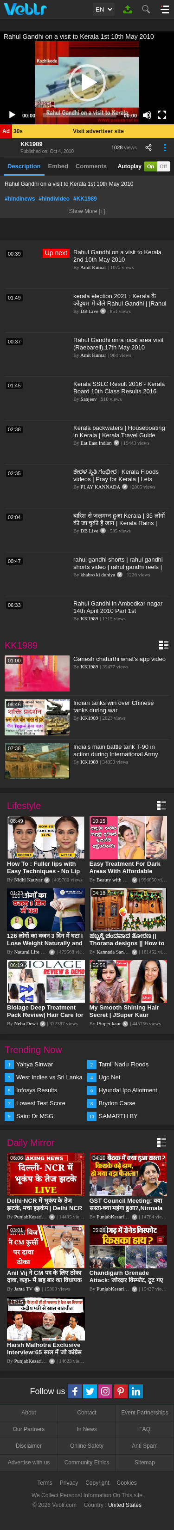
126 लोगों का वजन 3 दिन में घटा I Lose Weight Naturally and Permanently (45, 943)
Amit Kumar (93, 267)
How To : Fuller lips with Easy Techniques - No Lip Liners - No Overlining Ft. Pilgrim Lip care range (43, 874)
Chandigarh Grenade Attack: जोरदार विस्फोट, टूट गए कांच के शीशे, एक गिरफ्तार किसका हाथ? (127, 1283)
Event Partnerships (144, 1412)
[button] (87, 82)
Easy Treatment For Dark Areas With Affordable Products (125, 871)
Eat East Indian (96, 443)
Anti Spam (144, 1446)
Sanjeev (89, 399)
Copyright (97, 1483)
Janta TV (23, 1288)
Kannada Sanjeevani (117, 952)
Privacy (69, 1483)
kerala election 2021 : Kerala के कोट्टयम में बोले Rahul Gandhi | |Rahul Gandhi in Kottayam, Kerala (119, 303)
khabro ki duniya (98, 574)
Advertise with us (29, 1462)
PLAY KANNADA (101, 487)
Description (24, 166)
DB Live (89, 311)
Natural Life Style (32, 952)
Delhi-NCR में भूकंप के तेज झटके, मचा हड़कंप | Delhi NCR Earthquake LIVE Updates (44, 1208)
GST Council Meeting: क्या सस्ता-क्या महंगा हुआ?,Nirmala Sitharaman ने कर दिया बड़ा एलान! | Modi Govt (126, 1211)
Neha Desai (26, 1023)
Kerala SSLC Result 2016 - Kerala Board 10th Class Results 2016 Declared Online (119, 391)
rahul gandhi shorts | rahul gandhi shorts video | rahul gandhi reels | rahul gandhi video (118, 567)
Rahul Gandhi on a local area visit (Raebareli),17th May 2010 (118, 344)
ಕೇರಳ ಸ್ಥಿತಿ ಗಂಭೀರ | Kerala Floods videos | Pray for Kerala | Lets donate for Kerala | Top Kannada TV (121, 479)
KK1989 (31, 144)
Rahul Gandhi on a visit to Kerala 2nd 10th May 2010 (117, 256)
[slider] (79, 115)
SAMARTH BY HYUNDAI (118, 1117)
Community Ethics (87, 1462)
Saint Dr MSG (34, 1116)
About (28, 1412)
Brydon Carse (117, 1103)
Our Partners (29, 1429)
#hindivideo (54, 199)
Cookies (127, 1483)
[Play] (12, 115)
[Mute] (147, 115)
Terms (44, 1483)
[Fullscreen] (162, 115)
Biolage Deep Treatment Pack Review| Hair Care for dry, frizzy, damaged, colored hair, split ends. (45, 1018)
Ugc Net (110, 1077)
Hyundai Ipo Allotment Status (128, 1091)
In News (87, 1429)
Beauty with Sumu (116, 879)
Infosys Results (36, 1090)
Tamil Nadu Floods (124, 1064)
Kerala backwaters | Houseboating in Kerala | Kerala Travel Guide (119, 431)
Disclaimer (29, 1446)
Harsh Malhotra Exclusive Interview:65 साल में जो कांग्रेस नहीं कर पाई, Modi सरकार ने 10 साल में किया (44, 1356)
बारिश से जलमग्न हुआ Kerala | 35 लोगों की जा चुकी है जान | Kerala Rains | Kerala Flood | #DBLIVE (119, 523)
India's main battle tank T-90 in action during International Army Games (115, 754)
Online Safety (86, 1446)
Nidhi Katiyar (28, 879)
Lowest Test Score (40, 1103)
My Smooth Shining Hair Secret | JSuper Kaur (124, 1011)
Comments (91, 166)
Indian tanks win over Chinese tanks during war (113, 706)
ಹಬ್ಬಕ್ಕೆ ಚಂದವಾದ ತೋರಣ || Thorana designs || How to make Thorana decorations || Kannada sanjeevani (128, 946)
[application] (87, 82)
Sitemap (145, 1462)
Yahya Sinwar (34, 1064)
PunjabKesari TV (32, 1216)
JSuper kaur (109, 1023)
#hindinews (20, 199)
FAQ (144, 1429)
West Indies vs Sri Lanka (49, 1077)
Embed (58, 166)
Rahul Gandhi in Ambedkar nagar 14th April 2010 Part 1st (117, 607)
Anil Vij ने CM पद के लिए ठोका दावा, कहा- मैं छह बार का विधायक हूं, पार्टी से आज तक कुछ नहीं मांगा (44, 1280)
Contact (86, 1412)
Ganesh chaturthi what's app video (119, 658)
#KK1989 (85, 199)
